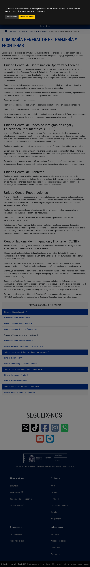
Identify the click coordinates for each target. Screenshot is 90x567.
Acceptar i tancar (27, 17)
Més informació (11, 17)
